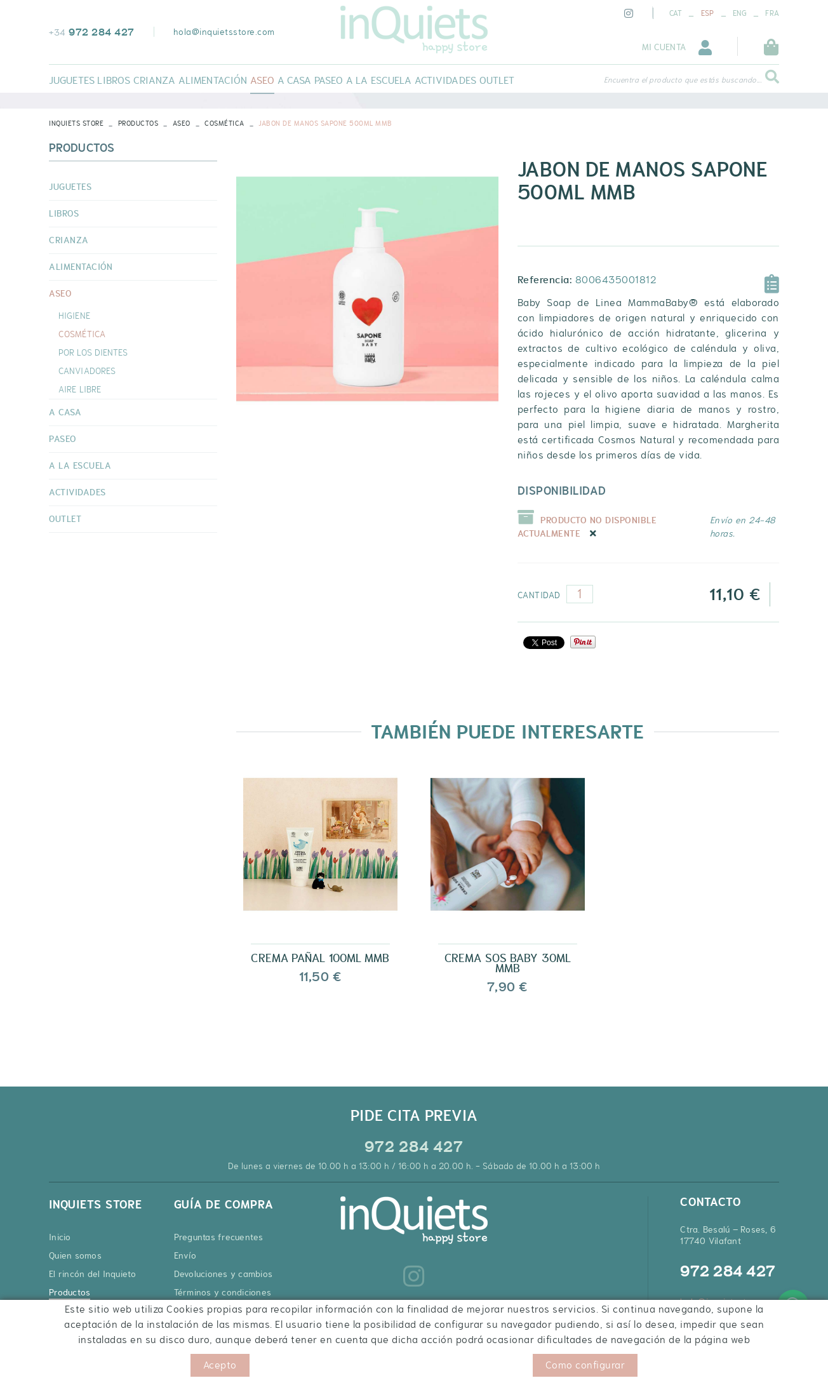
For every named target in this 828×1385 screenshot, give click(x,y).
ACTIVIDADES (77, 492)
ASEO (181, 123)
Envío (185, 1255)
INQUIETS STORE (76, 123)
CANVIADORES (87, 370)
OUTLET (65, 518)
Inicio (60, 1237)
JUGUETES (70, 186)
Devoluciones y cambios (223, 1273)
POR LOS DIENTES (93, 352)
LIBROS (64, 213)
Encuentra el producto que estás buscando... (683, 80)
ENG (740, 13)
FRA (772, 13)
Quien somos (75, 1255)
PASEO (62, 438)
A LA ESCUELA (80, 465)
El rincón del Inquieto (93, 1273)
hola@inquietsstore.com (224, 31)
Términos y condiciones (223, 1292)
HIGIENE (74, 315)
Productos (138, 123)
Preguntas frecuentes (219, 1237)
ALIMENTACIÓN (80, 266)
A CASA (65, 412)
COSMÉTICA (224, 123)
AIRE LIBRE (79, 389)
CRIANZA (69, 240)
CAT (676, 13)
